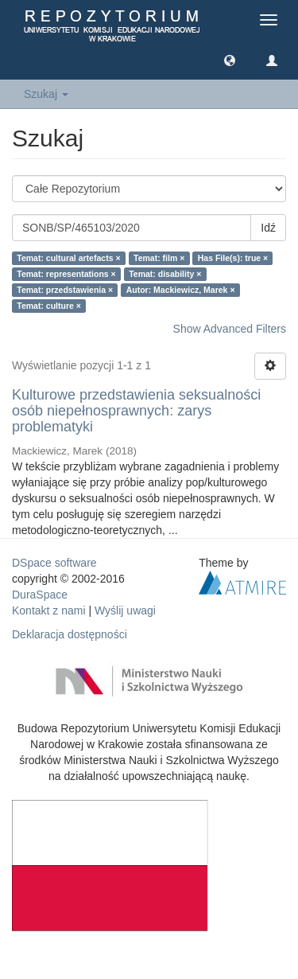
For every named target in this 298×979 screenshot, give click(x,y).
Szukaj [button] (46, 94)
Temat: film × (159, 258)
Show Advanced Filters (229, 328)
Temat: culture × (49, 305)
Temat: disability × (165, 274)
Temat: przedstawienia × (65, 289)
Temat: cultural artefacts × (68, 258)
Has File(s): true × (233, 258)
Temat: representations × (66, 274)
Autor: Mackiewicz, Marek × (180, 289)
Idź (268, 227)
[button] (229, 59)
